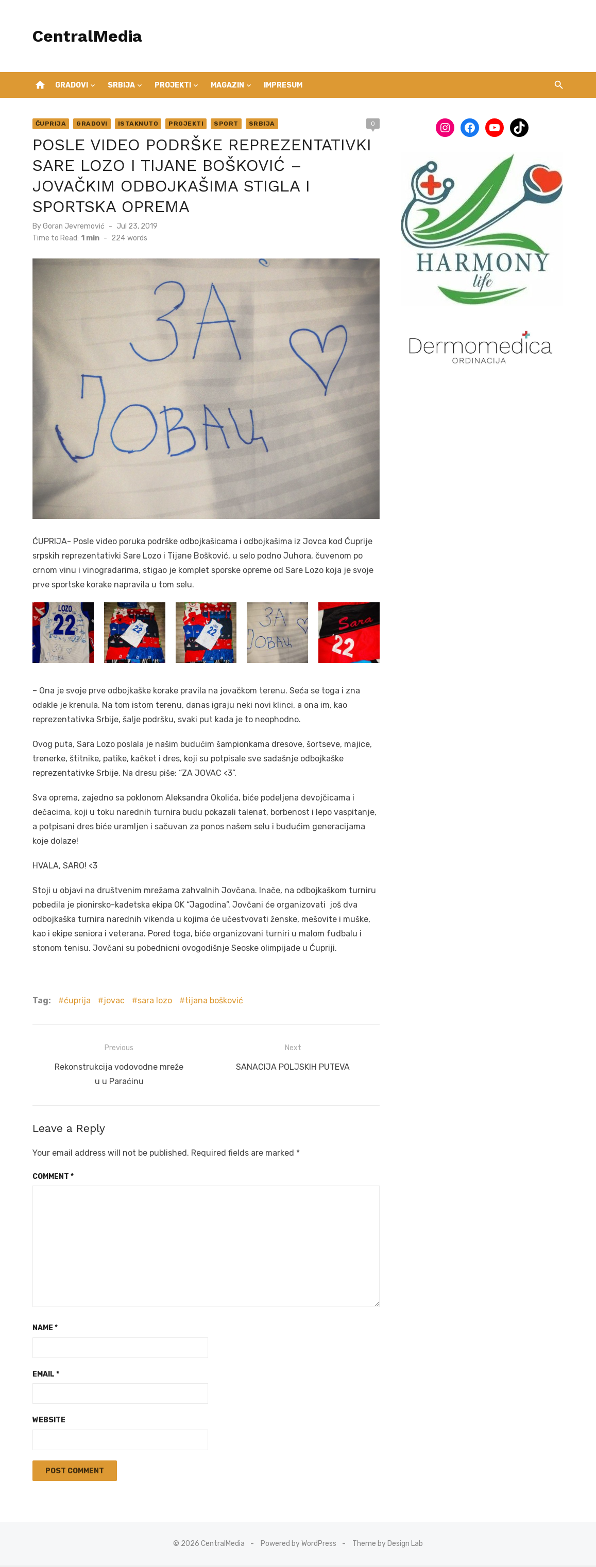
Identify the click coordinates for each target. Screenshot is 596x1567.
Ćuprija (48, 123)
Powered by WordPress (298, 1545)
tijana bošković (212, 1003)
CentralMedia (85, 36)
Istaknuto (136, 123)
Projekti (173, 85)
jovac (112, 1003)
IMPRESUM (283, 85)
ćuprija (75, 1003)
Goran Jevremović (72, 226)
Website (46, 1421)
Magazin (227, 85)
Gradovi (71, 85)
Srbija (121, 85)
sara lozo (152, 1003)
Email (43, 1375)
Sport (224, 123)
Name (43, 1329)
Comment (51, 1178)
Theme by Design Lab (387, 1545)
